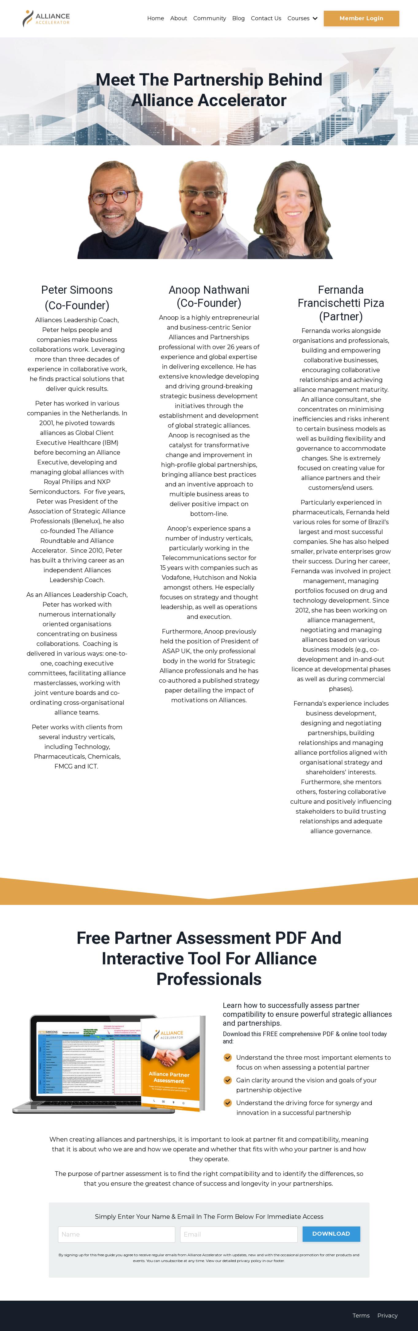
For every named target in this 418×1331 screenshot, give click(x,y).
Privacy (387, 1315)
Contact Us (266, 18)
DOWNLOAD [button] (331, 1233)
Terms (361, 1315)
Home (155, 18)
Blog (238, 18)
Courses (303, 18)
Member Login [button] (361, 18)
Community (209, 18)
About (178, 18)
